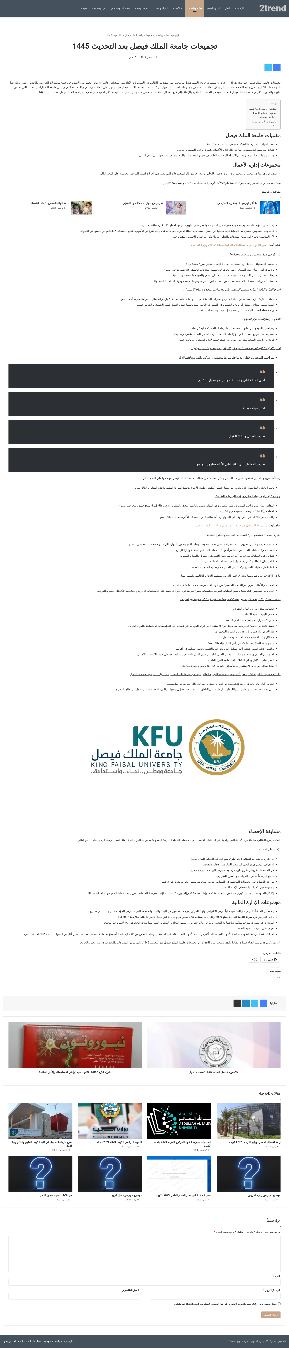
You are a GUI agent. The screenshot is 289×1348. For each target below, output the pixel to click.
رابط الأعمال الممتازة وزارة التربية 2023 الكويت (255, 1142)
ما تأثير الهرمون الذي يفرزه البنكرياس (237, 203)
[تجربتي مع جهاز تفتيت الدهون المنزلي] (176, 208)
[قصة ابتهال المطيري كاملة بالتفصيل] (81, 208)
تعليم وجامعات (195, 8)
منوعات (83, 8)
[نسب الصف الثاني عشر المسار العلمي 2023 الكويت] (179, 1174)
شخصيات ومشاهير (121, 8)
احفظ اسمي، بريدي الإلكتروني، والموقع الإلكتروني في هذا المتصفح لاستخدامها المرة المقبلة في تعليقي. (226, 1304)
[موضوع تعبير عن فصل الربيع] (110, 1174)
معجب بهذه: (271, 125)
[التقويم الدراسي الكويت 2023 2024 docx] (110, 1121)
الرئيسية (239, 8)
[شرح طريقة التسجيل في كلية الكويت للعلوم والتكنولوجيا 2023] (40, 1121)
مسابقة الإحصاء (268, 117)
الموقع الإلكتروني (130, 1290)
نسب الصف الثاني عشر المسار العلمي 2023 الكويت (183, 1195)
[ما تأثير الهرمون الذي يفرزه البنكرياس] (270, 208)
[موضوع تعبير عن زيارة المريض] (249, 1174)
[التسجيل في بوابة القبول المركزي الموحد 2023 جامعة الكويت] (179, 1121)
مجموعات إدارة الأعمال (264, 113)
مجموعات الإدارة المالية (264, 121)
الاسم (277, 1276)
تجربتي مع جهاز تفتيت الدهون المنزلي (143, 203)
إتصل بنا (37, 1341)
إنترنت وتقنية (141, 8)
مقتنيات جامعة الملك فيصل (262, 108)
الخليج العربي (213, 8)
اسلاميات (177, 8)
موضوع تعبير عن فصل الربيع (127, 1195)
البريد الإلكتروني (272, 1290)
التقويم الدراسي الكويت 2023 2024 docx (119, 1142)
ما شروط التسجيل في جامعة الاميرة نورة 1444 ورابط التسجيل (231, 525)
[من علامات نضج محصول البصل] (40, 1174)
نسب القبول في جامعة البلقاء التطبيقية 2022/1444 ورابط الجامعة (229, 245)
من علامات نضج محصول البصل (55, 1195)
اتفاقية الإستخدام (22, 1341)
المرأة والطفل (161, 8)
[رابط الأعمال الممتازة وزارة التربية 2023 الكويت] (249, 1121)
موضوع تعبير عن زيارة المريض (264, 1195)
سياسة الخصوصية (53, 1341)
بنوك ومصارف (99, 8)
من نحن (7, 1341)
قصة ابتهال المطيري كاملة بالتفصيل (50, 203)
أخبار (227, 8)
